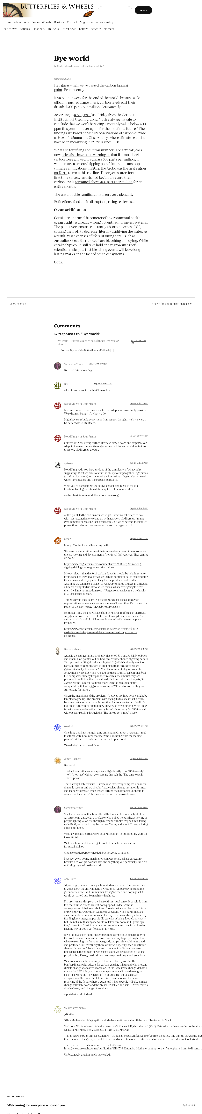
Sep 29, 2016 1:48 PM (139, 758)
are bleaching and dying (118, 240)
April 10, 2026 (189, 1105)
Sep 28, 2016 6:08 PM (98, 363)
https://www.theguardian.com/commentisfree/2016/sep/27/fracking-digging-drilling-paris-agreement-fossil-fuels (103, 565)
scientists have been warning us (86, 154)
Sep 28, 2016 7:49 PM (139, 462)
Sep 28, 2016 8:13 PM (139, 508)
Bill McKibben (139, 655)
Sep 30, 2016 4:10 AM (139, 878)
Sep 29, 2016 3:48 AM (139, 648)
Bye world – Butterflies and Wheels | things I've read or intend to (88, 342)
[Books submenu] (63, 22)
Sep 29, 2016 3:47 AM (139, 538)
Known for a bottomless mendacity (172, 304)
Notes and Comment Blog (92, 65)
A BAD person (18, 304)
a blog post (82, 114)
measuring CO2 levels (86, 141)
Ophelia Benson (71, 65)
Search (143, 10)
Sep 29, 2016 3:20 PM (139, 807)
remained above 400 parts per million (103, 181)
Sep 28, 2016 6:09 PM (103, 383)
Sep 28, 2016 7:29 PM (139, 403)
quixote (68, 463)
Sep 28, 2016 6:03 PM (138, 341)
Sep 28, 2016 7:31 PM (139, 436)
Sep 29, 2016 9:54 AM (139, 725)
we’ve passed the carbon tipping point (91, 87)
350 (118, 655)
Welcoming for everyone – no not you (36, 1105)
